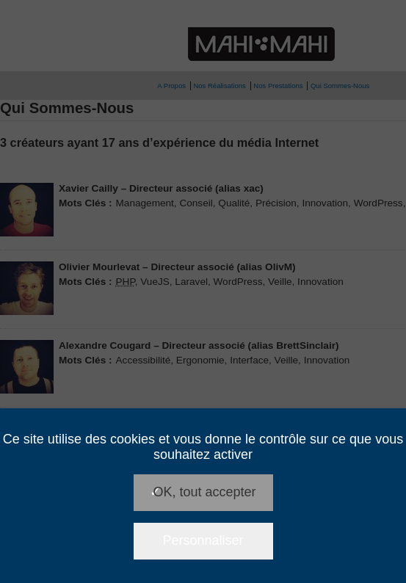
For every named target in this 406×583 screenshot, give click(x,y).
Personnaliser (202, 540)
